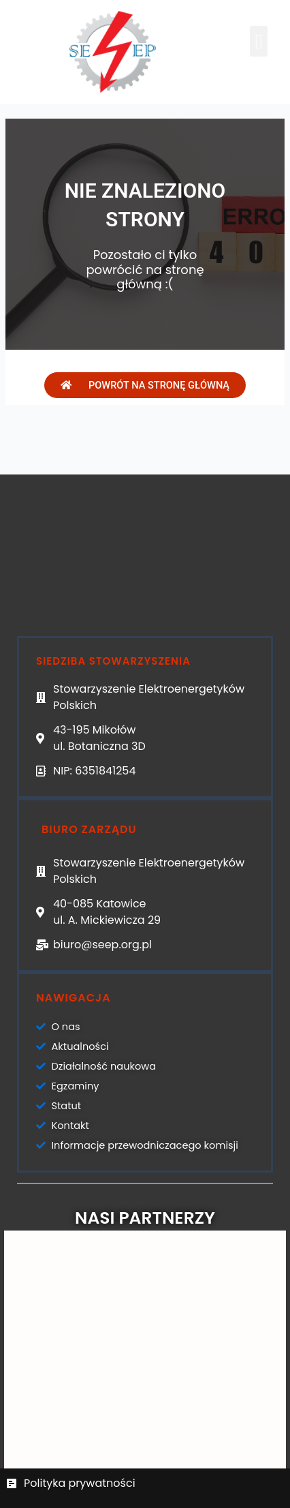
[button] (259, 41)
